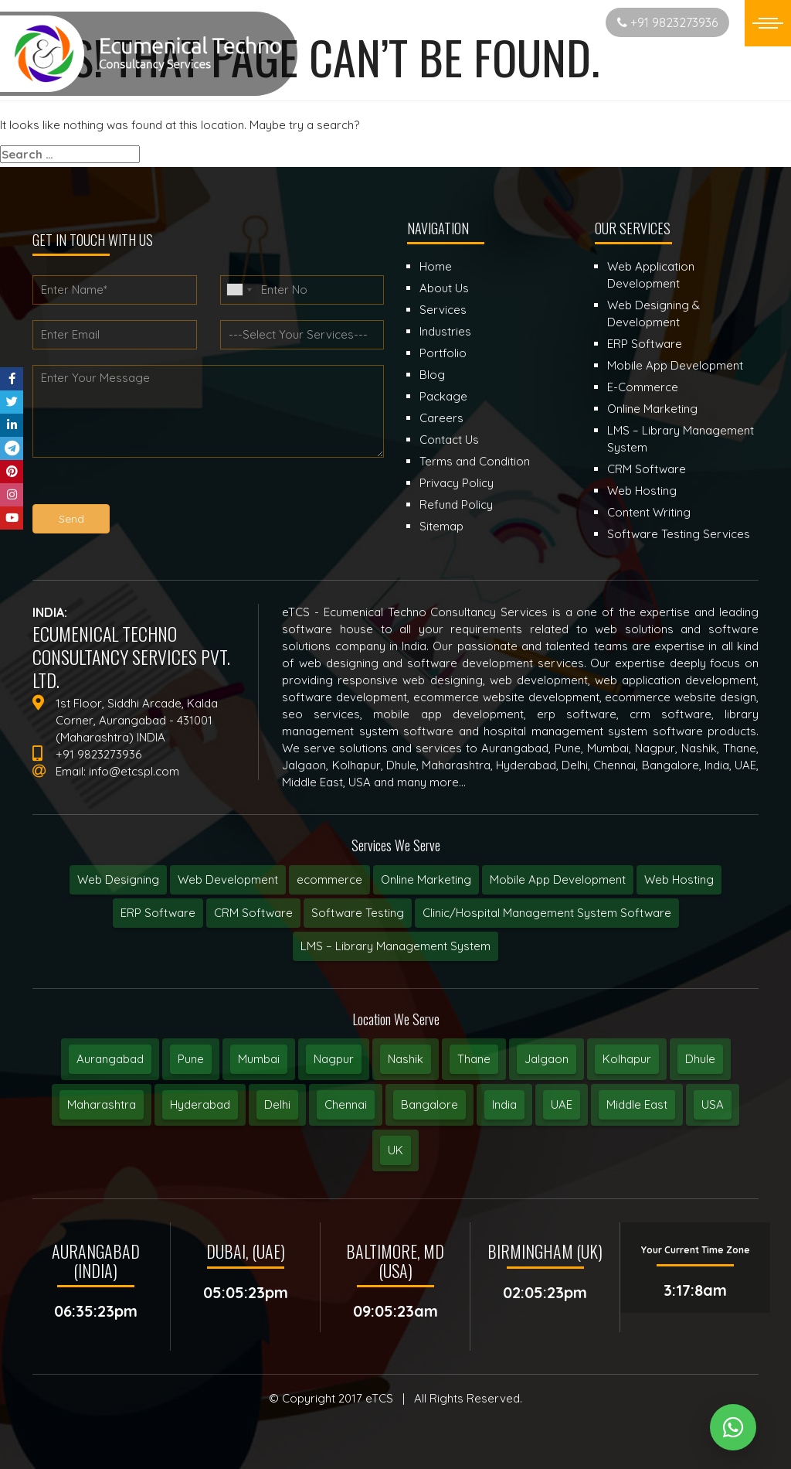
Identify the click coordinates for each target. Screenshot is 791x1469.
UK (395, 1150)
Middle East (636, 1104)
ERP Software (158, 912)
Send (71, 519)
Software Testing (357, 912)
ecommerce (329, 879)
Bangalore (429, 1104)
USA (712, 1104)
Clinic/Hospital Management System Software (547, 912)
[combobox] (238, 290)
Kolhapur (627, 1058)
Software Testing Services (678, 534)
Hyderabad (200, 1104)
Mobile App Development (558, 879)
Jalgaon (547, 1058)
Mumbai (259, 1058)
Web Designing (118, 879)
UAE (561, 1104)
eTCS (379, 1398)
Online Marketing (426, 879)
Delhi (277, 1104)
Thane (474, 1058)
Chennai (345, 1104)
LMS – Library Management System (395, 946)
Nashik (405, 1058)
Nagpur (334, 1058)
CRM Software (253, 912)
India (504, 1104)
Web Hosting (679, 879)
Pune (191, 1058)
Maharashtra (101, 1104)
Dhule (700, 1058)
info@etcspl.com (134, 771)
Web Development (228, 879)
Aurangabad (110, 1058)
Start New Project (533, 22)
